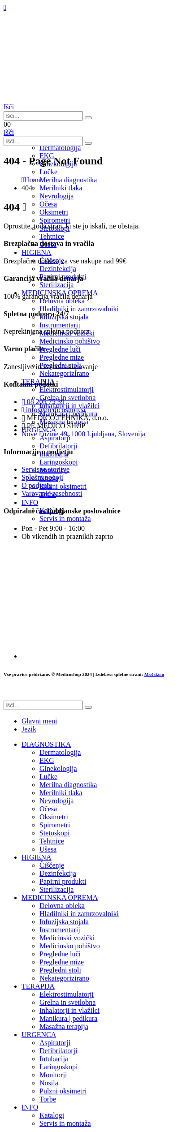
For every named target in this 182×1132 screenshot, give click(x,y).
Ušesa (47, 849)
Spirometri (54, 825)
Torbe (47, 1099)
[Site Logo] (48, 99)
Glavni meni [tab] (39, 721)
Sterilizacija (56, 889)
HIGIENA (37, 857)
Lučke (48, 776)
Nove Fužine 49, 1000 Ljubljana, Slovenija (83, 434)
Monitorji (53, 1075)
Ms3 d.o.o (154, 674)
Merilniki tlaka (60, 792)
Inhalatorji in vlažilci (69, 1010)
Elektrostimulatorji (66, 994)
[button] (9, 107)
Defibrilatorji (58, 1051)
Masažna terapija (63, 1026)
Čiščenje (51, 865)
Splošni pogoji (42, 477)
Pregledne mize (61, 962)
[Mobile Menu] (5, 7)
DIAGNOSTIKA (46, 744)
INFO (30, 1107)
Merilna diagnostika (68, 784)
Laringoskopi (58, 1067)
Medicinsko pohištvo (69, 946)
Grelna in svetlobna (67, 1002)
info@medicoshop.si (53, 409)
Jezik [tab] (29, 729)
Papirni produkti (62, 881)
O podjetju (37, 485)
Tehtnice (51, 236)
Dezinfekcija (57, 873)
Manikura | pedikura (68, 1018)
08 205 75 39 (43, 401)
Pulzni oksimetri (63, 1091)
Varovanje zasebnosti (52, 493)
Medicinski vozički (67, 938)
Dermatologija (60, 147)
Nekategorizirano (64, 978)
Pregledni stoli (60, 970)
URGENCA (39, 1034)
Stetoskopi (54, 833)
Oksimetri (53, 817)
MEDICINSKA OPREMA (60, 897)
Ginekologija (58, 768)
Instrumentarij (59, 930)
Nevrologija (56, 196)
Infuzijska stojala (64, 921)
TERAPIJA (38, 986)
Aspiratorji (54, 1042)
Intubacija (53, 1059)
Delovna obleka (62, 905)
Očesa (48, 809)
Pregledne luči (60, 954)
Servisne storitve (45, 469)
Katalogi (51, 1115)
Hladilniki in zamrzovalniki (79, 913)
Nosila (48, 1083)
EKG (46, 760)
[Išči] (88, 117)
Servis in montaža (65, 1123)
